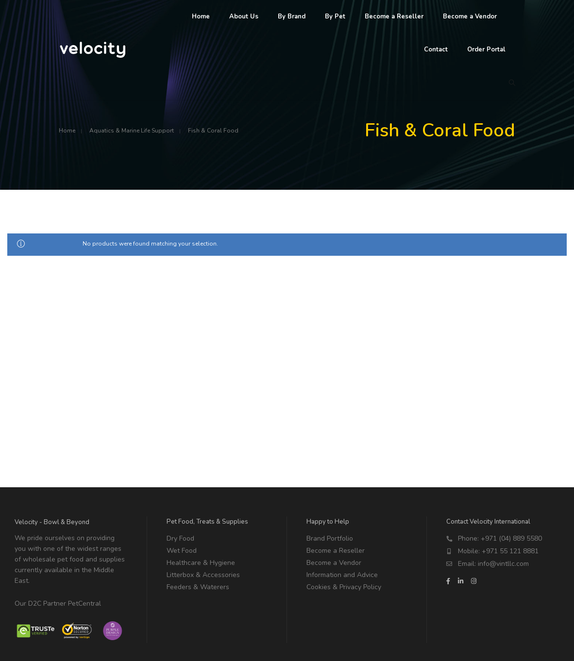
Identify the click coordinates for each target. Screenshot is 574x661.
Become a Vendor (333, 562)
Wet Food (182, 550)
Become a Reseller (335, 550)
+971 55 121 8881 (510, 551)
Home (67, 130)
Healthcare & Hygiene (201, 562)
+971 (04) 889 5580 (511, 538)
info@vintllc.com (503, 563)
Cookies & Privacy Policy (343, 587)
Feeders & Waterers (198, 587)
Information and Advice (342, 574)
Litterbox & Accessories (203, 574)
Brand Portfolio (329, 538)
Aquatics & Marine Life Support (131, 130)
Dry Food (180, 538)
